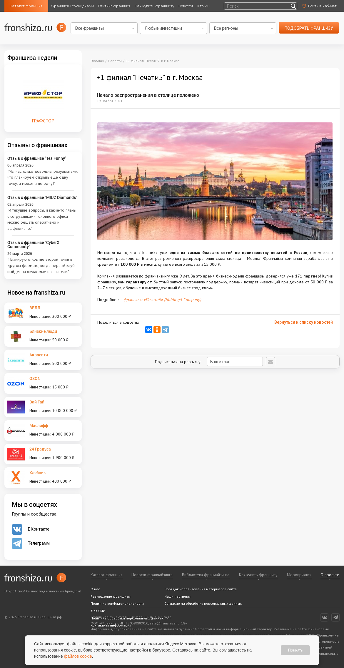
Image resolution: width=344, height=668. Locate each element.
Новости (185, 6)
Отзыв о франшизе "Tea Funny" (36, 158)
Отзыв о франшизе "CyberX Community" (33, 244)
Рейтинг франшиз (114, 6)
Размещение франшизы (111, 596)
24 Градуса (40, 449)
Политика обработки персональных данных (127, 618)
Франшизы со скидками (72, 6)
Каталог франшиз (26, 6)
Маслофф (38, 425)
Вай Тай (36, 402)
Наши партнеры (177, 596)
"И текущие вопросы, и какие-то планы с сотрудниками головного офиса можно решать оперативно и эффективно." (41, 219)
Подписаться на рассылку (209, 361)
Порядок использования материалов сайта (200, 589)
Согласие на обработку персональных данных (203, 603)
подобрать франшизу (309, 28)
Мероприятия (299, 574)
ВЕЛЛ (34, 307)
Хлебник (37, 472)
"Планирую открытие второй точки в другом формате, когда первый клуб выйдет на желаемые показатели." (41, 265)
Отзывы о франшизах (37, 145)
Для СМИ (98, 611)
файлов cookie (78, 656)
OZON (35, 378)
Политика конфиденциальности (117, 603)
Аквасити (38, 355)
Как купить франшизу (154, 6)
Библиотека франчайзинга (205, 574)
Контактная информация (111, 625)
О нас (95, 589)
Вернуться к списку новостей (303, 322)
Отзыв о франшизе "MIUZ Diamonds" (42, 197)
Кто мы (203, 6)
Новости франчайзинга (152, 574)
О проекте (329, 574)
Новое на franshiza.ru (36, 292)
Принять (295, 650)
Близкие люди (43, 331)
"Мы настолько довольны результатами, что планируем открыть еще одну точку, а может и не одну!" (42, 177)
